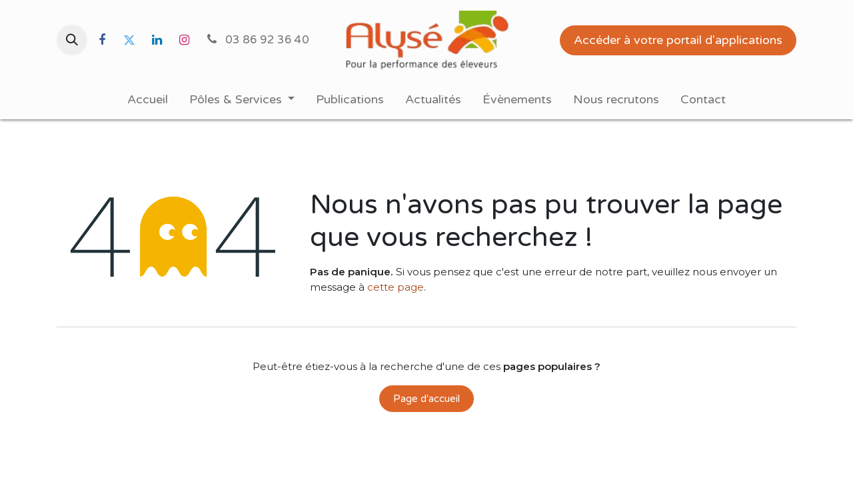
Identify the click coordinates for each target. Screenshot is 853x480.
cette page (395, 287)
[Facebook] (102, 40)
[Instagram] (184, 40)
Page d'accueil (426, 399)
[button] (72, 40)
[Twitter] (129, 40)
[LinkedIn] (157, 40)
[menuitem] (148, 99)
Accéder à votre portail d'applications (678, 40)
